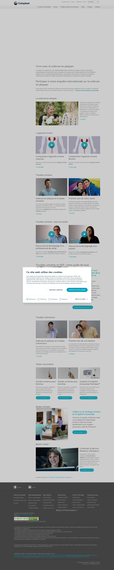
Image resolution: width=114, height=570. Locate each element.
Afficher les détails (80, 299)
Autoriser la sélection (56, 290)
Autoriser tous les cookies (77, 290)
